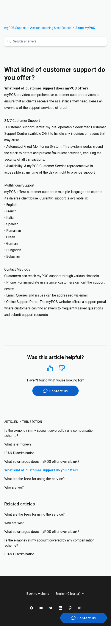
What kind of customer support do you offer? (41, 470)
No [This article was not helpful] (61, 368)
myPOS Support (15, 28)
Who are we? (14, 487)
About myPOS (85, 28)
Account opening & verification (51, 28)
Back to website (38, 594)
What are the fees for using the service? (34, 479)
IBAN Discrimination (19, 453)
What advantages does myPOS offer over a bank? (41, 462)
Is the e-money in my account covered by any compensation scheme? (49, 433)
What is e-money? (17, 444)
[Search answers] (55, 41)
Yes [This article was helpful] (50, 368)
